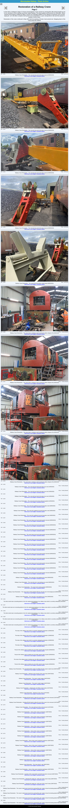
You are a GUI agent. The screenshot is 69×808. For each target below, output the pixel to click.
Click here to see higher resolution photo (34, 76)
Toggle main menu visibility (1, 3)
